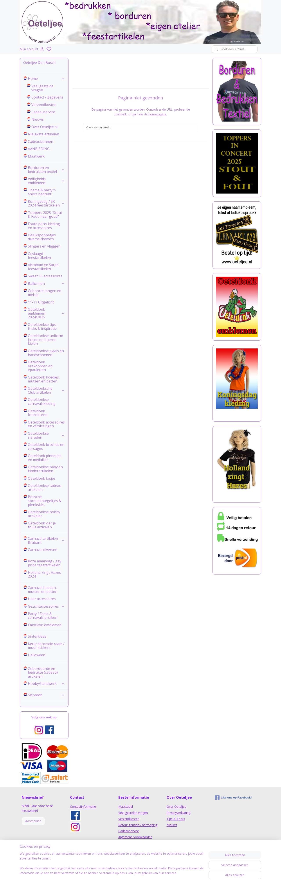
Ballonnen (46, 283)
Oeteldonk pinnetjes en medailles (44, 457)
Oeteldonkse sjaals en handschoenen (46, 352)
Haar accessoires (42, 598)
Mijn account (32, 49)
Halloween (36, 655)
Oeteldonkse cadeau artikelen (44, 487)
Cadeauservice (43, 111)
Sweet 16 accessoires (45, 276)
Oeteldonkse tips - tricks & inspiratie (43, 326)
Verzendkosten (43, 104)
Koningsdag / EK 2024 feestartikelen (46, 203)
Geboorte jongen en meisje (44, 292)
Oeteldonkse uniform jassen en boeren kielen (45, 339)
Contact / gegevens (47, 97)
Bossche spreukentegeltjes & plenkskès (44, 500)
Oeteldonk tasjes (42, 478)
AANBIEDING (39, 148)
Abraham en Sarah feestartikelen (43, 266)
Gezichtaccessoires (46, 606)
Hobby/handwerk (46, 683)
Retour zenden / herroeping (137, 825)
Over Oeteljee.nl (44, 126)
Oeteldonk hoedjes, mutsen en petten (44, 379)
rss (167, 873)
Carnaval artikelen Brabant (46, 540)
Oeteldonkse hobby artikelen (44, 514)
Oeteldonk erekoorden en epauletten (40, 366)
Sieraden (46, 695)
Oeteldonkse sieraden (46, 435)
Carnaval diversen (42, 549)
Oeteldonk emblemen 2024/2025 (46, 313)
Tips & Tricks (176, 819)
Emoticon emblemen (44, 625)
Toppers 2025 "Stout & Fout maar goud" (45, 214)
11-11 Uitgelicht (41, 302)
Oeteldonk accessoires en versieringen (46, 424)
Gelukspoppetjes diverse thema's (42, 237)
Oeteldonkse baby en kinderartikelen (45, 469)
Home (46, 78)
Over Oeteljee (176, 806)
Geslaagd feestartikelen (39, 255)
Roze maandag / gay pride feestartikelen (44, 563)
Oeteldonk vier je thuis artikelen (42, 525)
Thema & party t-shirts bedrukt (42, 192)
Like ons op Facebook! (233, 797)
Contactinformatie (83, 806)
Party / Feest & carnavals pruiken (42, 615)
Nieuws (37, 119)
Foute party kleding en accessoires (44, 225)
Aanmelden (33, 821)
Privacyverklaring (178, 813)
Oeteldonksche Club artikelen (46, 390)
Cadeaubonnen (40, 141)
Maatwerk (36, 156)
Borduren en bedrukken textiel (46, 169)
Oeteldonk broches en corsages (46, 446)
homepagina (157, 114)
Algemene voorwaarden (135, 837)
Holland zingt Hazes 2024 (44, 574)
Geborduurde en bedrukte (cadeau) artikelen (43, 672)
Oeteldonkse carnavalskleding (42, 401)
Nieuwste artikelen (43, 134)
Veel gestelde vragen (42, 88)
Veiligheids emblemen (46, 180)
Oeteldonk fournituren (37, 413)
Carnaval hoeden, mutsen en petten (42, 589)
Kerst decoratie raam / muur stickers (46, 645)
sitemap (158, 873)
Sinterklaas (37, 636)
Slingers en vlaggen (44, 246)
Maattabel (125, 806)
